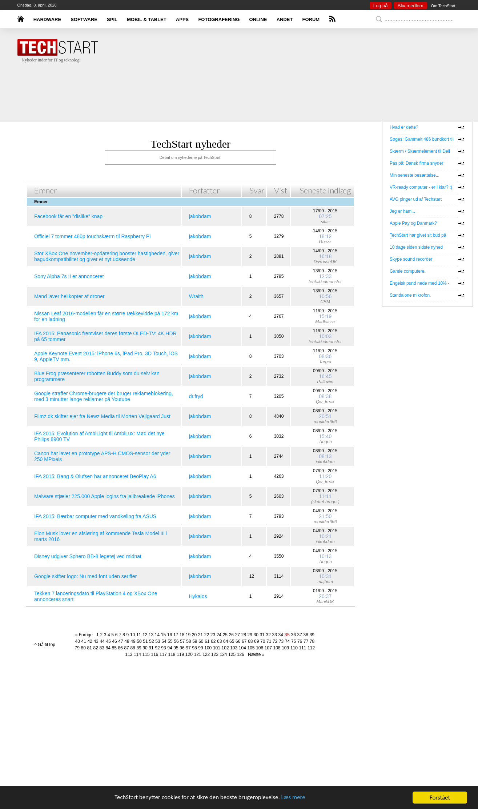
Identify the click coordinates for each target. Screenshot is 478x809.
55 (170, 641)
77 (306, 641)
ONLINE (258, 19)
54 (163, 641)
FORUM (311, 19)
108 (276, 647)
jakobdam (200, 216)
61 (207, 641)
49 (132, 641)
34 (280, 634)
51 (145, 641)
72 (275, 641)
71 (268, 641)
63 (219, 641)
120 (189, 654)
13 (151, 634)
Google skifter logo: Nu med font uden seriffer (85, 576)
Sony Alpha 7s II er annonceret (69, 276)
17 (175, 634)
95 (175, 647)
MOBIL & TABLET (146, 19)
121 (197, 654)
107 (268, 647)
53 (157, 641)
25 (225, 634)
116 (154, 654)
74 (287, 641)
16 (169, 634)
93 (163, 647)
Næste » (254, 654)
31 (262, 634)
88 (132, 647)
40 (77, 641)
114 (137, 654)
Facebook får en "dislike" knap (68, 216)
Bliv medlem (410, 5)
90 (144, 647)
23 (212, 634)
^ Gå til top (45, 644)
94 (169, 647)
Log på (380, 5)
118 (172, 654)
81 (89, 647)
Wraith (196, 296)
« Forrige (85, 634)
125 (232, 654)
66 (238, 641)
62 (213, 641)
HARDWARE (47, 19)
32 (268, 634)
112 (311, 647)
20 (194, 634)
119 (180, 654)
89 (138, 647)
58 (188, 641)
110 (294, 647)
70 (262, 641)
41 (83, 641)
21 (200, 634)
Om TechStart (443, 6)
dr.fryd (196, 396)
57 (182, 641)
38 (306, 634)
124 (223, 654)
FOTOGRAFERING (219, 19)
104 (242, 647)
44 (102, 641)
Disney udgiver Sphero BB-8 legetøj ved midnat (87, 556)
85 (114, 647)
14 (157, 634)
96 (182, 647)
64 (225, 641)
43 (95, 641)
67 (244, 641)
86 (120, 647)
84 (107, 647)
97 (188, 647)
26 (231, 634)
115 (146, 654)
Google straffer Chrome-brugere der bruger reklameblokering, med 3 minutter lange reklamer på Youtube (103, 396)
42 (89, 641)
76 (299, 641)
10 (132, 634)
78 (312, 641)
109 (285, 647)
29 (250, 634)
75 (293, 641)
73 (281, 641)
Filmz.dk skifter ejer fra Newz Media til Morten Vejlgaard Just (102, 416)
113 (128, 654)
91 (151, 647)
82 (95, 647)
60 (200, 641)
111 (302, 647)
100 (208, 647)
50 (139, 641)
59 (194, 641)
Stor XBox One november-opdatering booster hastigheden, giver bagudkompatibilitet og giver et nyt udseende (106, 256)
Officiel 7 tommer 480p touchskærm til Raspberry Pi (92, 236)
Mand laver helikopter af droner (69, 296)
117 (163, 654)
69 (256, 641)
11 (138, 634)
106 (259, 647)
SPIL (112, 19)
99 (200, 647)
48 (126, 641)
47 (120, 641)
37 (299, 634)
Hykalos (198, 596)
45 (108, 641)
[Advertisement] (250, 85)
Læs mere (294, 798)
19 (188, 634)
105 (251, 647)
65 (231, 641)
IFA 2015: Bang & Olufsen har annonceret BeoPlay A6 (95, 476)
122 (206, 654)
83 (101, 647)
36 (293, 634)
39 (312, 634)
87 (126, 647)
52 (151, 641)
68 (250, 641)
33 (274, 634)
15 (163, 634)
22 (206, 634)
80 (83, 647)
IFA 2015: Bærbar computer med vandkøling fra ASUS (95, 516)
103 (233, 647)
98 (194, 647)
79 (77, 647)
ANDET (285, 19)
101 (216, 647)
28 (243, 634)
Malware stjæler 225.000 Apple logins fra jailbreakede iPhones (104, 496)
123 (214, 654)
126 (240, 654)
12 (144, 634)
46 (114, 641)
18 (182, 634)
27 (237, 634)
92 (157, 647)
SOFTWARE (84, 19)
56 (176, 641)
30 (256, 634)
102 (225, 647)
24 (219, 634)
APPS (182, 19)
